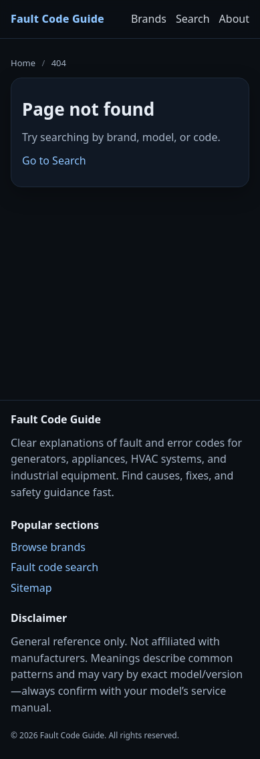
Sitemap (31, 587)
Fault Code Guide (57, 18)
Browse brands (48, 547)
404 (58, 63)
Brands (148, 18)
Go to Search (54, 160)
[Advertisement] (130, 284)
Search (193, 18)
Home (23, 63)
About (234, 18)
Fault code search (54, 567)
